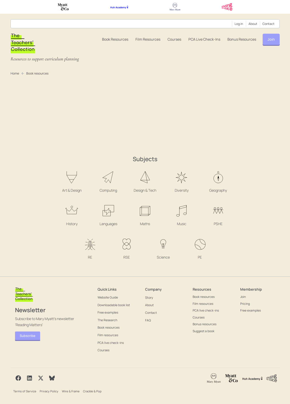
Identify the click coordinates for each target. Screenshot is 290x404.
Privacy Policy (48, 391)
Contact (268, 24)
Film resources (147, 39)
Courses (174, 39)
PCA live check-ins (204, 39)
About (253, 24)
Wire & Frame (70, 391)
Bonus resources (241, 39)
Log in (239, 24)
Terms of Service (24, 391)
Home (15, 73)
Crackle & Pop (91, 391)
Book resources (115, 39)
